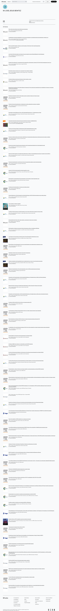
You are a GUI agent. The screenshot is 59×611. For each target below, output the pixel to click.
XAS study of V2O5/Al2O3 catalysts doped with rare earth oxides (19, 468)
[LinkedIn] (52, 609)
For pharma (15, 601)
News (25, 598)
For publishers (16, 598)
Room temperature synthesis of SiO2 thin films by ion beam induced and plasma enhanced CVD (24, 318)
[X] (50, 609)
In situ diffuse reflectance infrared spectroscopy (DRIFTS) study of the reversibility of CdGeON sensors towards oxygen (28, 426)
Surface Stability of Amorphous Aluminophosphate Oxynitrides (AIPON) (20, 334)
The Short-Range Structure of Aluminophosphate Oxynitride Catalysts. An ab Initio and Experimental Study (26, 359)
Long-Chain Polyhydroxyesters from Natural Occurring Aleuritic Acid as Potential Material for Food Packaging (26, 53)
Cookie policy (48, 600)
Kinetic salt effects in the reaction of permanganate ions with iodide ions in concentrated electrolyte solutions (26, 584)
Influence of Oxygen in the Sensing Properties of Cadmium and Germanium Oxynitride (23, 443)
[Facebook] (48, 609)
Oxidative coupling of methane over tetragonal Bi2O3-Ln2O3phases (20, 501)
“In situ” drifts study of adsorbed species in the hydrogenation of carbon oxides (21, 576)
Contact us (37, 603)
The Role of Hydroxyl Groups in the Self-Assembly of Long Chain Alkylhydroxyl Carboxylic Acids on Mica (25, 210)
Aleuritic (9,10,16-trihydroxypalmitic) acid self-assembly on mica (19, 169)
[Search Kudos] (19, 1)
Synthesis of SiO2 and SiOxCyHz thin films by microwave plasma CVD (20, 301)
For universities (16, 600)
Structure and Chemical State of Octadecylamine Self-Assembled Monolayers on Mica (23, 127)
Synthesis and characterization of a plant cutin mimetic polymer (19, 186)
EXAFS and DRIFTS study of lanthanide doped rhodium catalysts (19, 559)
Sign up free (53, 1)
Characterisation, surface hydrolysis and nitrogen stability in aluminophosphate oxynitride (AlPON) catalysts (26, 368)
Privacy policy (48, 598)
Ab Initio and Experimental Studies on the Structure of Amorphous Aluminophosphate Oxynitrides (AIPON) (26, 351)
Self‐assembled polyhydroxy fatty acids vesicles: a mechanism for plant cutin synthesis (23, 219)
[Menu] (42, 1)
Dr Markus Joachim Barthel (20, 39)
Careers (25, 600)
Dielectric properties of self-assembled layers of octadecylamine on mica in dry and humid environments (25, 260)
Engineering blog (27, 601)
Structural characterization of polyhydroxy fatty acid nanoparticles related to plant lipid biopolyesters (25, 161)
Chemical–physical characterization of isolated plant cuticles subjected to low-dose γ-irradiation (24, 103)
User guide (37, 598)
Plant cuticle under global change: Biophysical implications (18, 28)
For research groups (17, 603)
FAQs (36, 601)
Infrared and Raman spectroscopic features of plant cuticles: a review (20, 78)
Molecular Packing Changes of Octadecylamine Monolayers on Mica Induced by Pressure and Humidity (25, 284)
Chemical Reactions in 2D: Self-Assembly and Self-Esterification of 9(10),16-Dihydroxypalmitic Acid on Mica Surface (27, 194)
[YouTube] (54, 609)
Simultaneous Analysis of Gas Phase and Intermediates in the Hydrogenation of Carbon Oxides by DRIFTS (26, 534)
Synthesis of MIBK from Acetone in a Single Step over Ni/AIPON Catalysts (21, 343)
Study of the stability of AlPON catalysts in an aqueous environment (20, 418)
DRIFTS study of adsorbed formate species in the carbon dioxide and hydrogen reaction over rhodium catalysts (27, 567)
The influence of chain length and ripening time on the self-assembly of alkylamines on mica (24, 235)
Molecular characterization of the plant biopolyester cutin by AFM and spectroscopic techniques (24, 268)
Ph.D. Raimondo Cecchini (19, 122)
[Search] (27, 1)
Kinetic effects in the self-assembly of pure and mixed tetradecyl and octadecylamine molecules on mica (25, 243)
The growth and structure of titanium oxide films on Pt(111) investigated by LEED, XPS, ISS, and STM (25, 476)
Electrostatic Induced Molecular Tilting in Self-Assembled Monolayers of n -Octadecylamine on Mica (25, 111)
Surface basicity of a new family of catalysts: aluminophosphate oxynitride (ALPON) (22, 493)
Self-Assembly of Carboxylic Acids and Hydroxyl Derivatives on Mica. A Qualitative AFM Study (24, 227)
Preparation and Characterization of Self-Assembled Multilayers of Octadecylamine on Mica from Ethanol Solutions (27, 276)
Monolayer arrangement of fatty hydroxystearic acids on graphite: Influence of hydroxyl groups (24, 95)
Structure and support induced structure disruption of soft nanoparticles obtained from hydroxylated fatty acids (27, 144)
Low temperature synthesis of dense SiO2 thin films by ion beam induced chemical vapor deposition (25, 309)
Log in (46, 1)
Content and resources (39, 600)
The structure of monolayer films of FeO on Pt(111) (17, 526)
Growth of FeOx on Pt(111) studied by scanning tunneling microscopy (20, 518)
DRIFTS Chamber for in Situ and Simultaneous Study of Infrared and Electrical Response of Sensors (25, 451)
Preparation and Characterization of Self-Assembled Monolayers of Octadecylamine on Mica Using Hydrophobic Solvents (28, 293)
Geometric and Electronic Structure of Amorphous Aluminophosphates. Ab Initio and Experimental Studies (26, 401)
